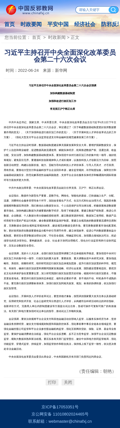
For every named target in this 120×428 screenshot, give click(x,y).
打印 (52, 382)
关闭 (68, 382)
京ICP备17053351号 (59, 407)
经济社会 (84, 24)
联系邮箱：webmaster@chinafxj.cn (60, 421)
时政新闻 (57, 37)
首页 (9, 24)
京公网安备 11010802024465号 (60, 414)
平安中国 (58, 24)
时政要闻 (31, 24)
